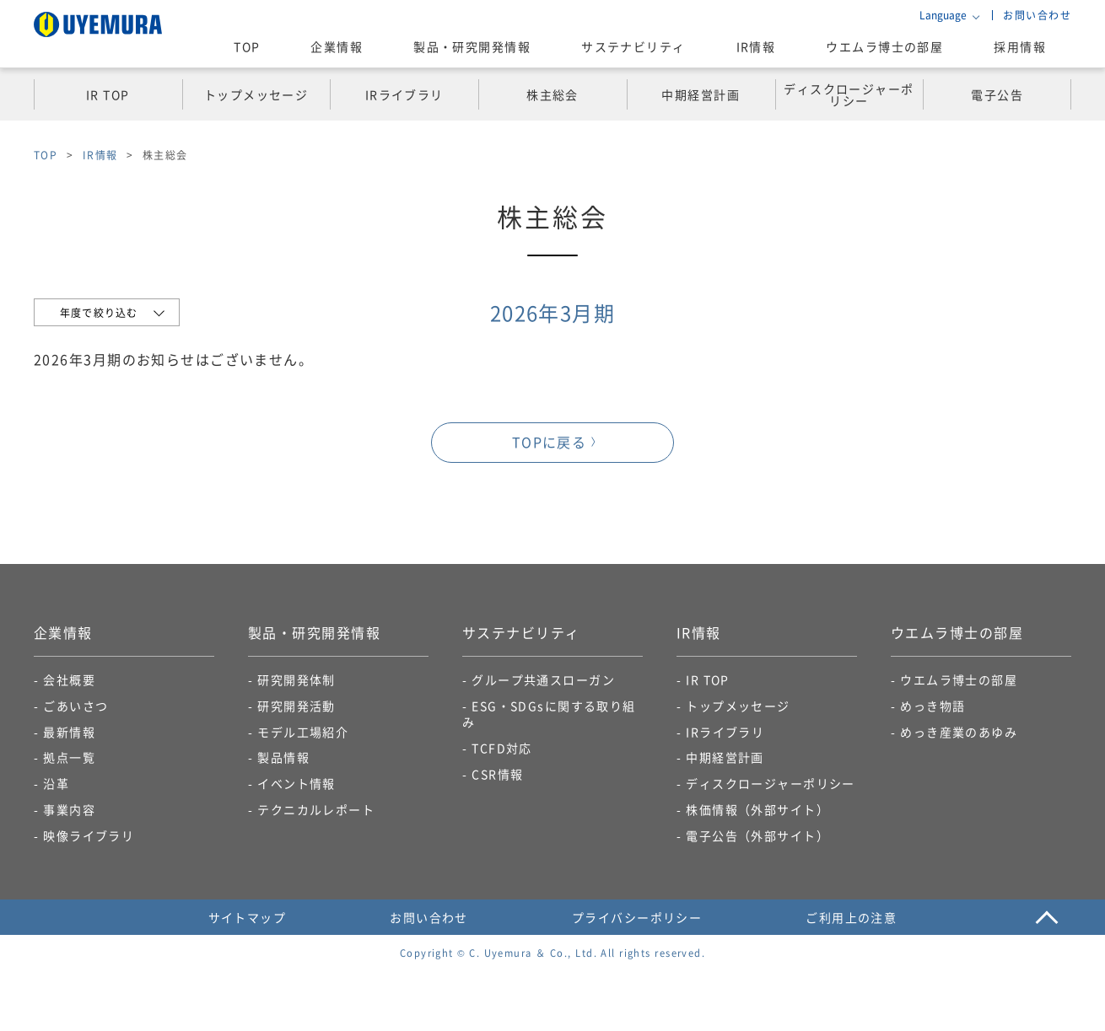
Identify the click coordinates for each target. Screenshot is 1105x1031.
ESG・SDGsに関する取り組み (549, 714)
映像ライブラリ (88, 835)
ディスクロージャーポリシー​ (770, 783)
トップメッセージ (738, 705)
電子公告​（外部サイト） (757, 835)
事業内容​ (69, 809)
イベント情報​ (296, 783)
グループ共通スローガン (543, 679)
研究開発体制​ (296, 679)
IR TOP (708, 679)
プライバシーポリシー (637, 917)
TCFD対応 (502, 747)
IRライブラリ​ (725, 731)
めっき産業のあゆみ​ (958, 731)
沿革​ (56, 783)
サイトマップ (247, 917)
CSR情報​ (497, 773)
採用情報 (1020, 46)
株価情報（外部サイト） (757, 809)
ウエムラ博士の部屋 (884, 46)
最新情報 (69, 731)
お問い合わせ (1037, 15)
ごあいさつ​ (75, 705)
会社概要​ (69, 679)
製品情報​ (283, 757)
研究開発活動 (296, 705)
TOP (247, 46)
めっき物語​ (932, 705)
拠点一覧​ (69, 757)
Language (943, 15)
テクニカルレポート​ (316, 809)
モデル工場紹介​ (302, 731)
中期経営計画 (725, 757)
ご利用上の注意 (851, 917)
